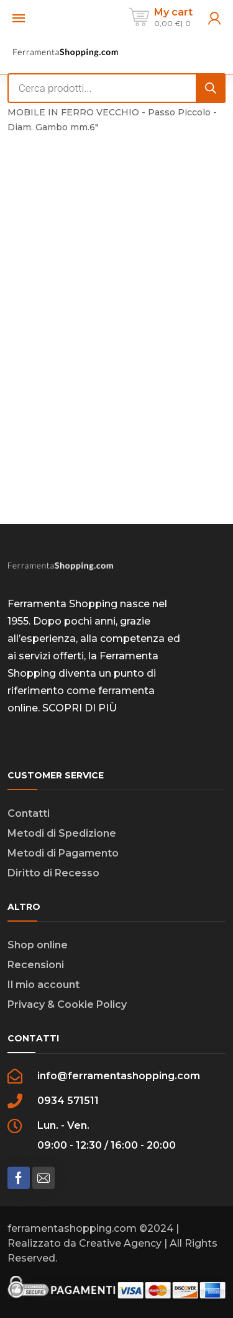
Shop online (37, 945)
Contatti (28, 813)
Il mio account (43, 985)
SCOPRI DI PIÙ (79, 708)
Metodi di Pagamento (63, 853)
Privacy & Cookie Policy (67, 1004)
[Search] (211, 88)
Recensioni (35, 965)
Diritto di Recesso (53, 873)
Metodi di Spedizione (61, 833)
